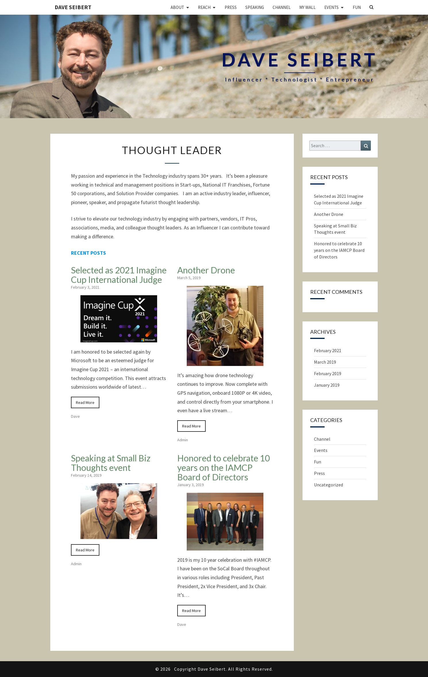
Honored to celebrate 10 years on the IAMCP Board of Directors (223, 467)
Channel (282, 7)
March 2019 (325, 362)
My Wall (307, 7)
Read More (85, 402)
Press (231, 7)
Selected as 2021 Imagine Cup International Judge (119, 275)
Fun (357, 7)
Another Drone (206, 270)
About (177, 7)
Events (331, 7)
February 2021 (327, 350)
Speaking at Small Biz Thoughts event (111, 463)
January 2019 (327, 385)
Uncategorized (328, 485)
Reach (204, 7)
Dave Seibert (73, 7)
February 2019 (327, 373)
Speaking (254, 7)
